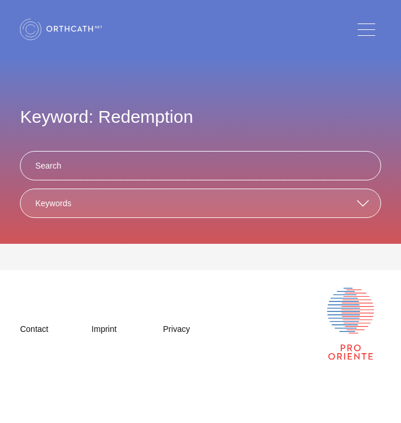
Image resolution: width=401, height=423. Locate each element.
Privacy (176, 329)
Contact (34, 329)
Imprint (104, 329)
